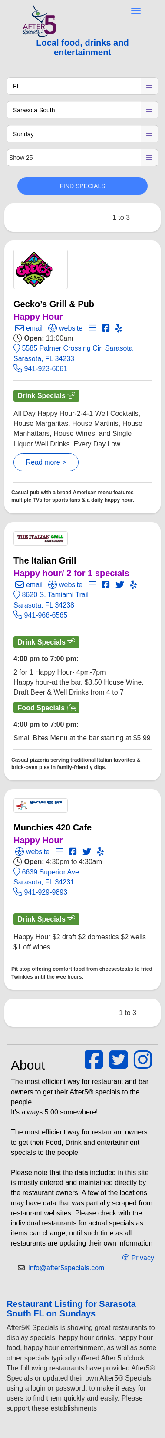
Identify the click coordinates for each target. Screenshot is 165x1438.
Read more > (46, 462)
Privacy (138, 1258)
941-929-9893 (40, 892)
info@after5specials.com (66, 1268)
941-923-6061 (40, 368)
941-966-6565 (40, 615)
